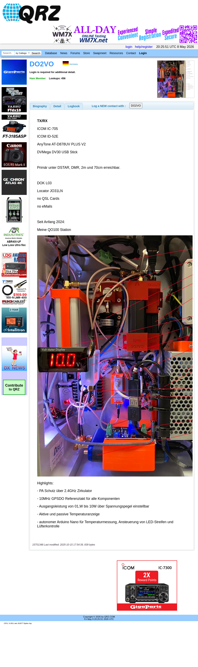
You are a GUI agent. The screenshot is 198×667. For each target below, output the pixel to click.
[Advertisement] (67, 585)
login (129, 46)
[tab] (40, 106)
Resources (116, 53)
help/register (144, 46)
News (63, 53)
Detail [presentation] (57, 106)
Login (143, 53)
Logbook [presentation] (74, 106)
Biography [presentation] (40, 106)
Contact (131, 53)
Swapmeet (99, 53)
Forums (75, 53)
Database (51, 53)
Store (86, 53)
